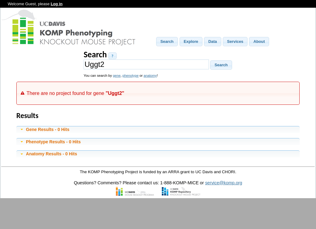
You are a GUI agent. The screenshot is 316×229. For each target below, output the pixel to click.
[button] (167, 41)
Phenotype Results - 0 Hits (53, 141)
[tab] (158, 129)
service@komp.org (223, 182)
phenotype (131, 75)
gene (117, 75)
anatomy (150, 75)
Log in (56, 4)
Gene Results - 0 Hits (47, 129)
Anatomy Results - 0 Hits (51, 153)
